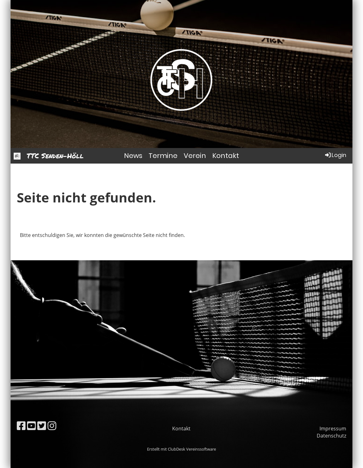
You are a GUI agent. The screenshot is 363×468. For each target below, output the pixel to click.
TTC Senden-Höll (55, 155)
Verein (195, 155)
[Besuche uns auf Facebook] (21, 425)
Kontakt (225, 155)
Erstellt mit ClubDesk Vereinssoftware (181, 449)
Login (335, 155)
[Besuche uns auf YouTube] (31, 425)
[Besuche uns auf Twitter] (41, 425)
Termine (163, 155)
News (133, 155)
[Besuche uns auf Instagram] (52, 425)
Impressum (332, 428)
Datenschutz (331, 435)
